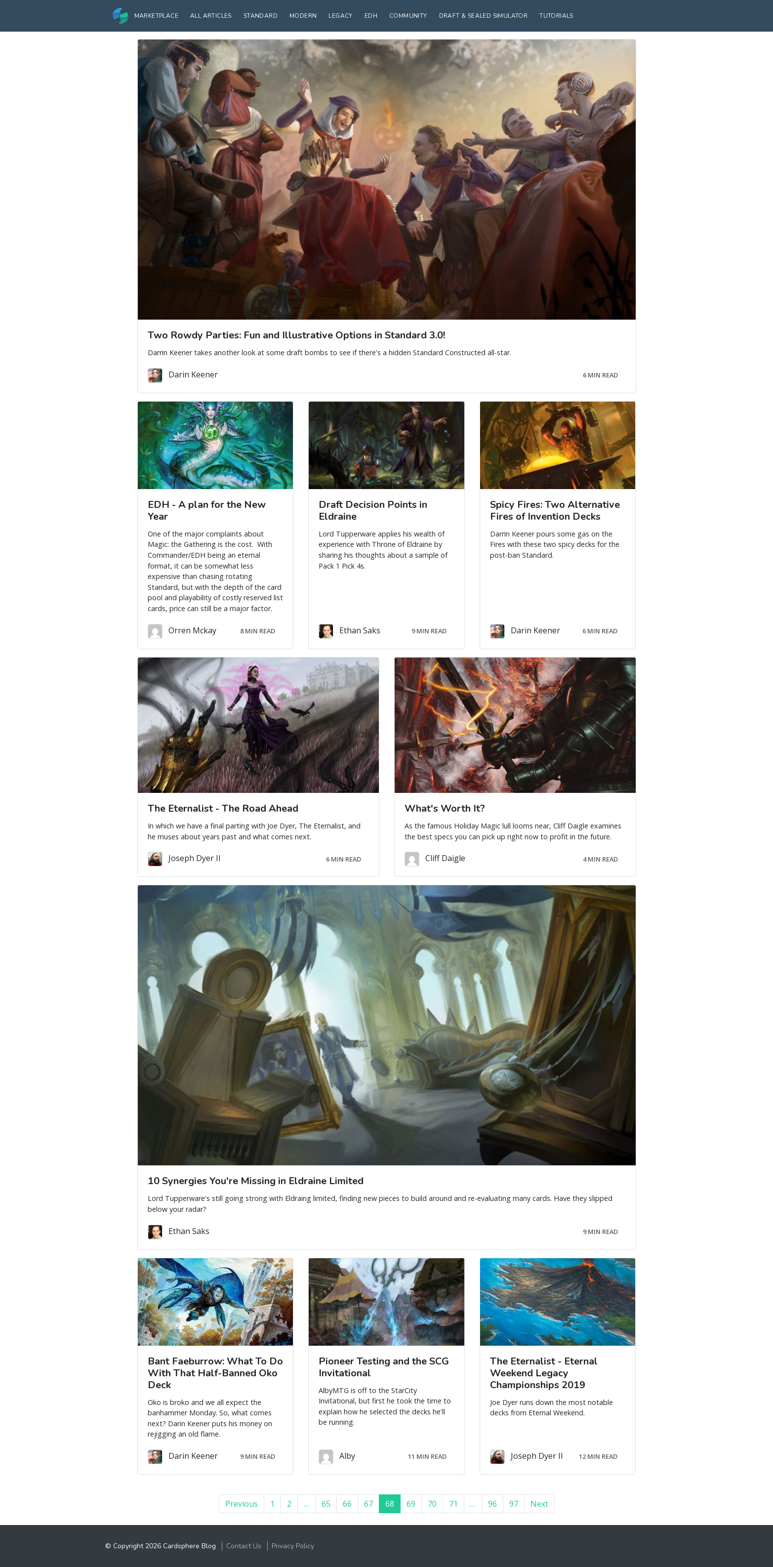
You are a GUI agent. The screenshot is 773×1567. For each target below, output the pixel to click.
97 (513, 1503)
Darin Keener (193, 374)
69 (411, 1503)
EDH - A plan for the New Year (207, 510)
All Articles (211, 16)
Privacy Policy (293, 1546)
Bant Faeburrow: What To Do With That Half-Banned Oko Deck (215, 1373)
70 (432, 1503)
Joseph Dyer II (194, 858)
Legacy (340, 16)
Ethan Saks (359, 630)
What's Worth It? (445, 808)
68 (393, 1503)
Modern (303, 16)
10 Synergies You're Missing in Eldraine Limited (256, 1181)
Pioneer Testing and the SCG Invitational (384, 1367)
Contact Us (243, 1546)
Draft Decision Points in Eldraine (373, 510)
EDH (371, 16)
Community (408, 16)
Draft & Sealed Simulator (483, 16)
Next (539, 1503)
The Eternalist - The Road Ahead (223, 808)
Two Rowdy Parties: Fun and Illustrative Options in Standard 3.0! (296, 335)
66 (347, 1503)
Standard (261, 16)
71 (453, 1503)
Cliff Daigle (445, 858)
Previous (241, 1503)
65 (326, 1503)
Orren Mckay (192, 630)
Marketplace (156, 16)
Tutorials (556, 16)
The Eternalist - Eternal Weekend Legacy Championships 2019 (544, 1373)
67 (368, 1503)
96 (492, 1503)
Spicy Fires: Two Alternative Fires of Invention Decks (555, 510)
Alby (347, 1455)
